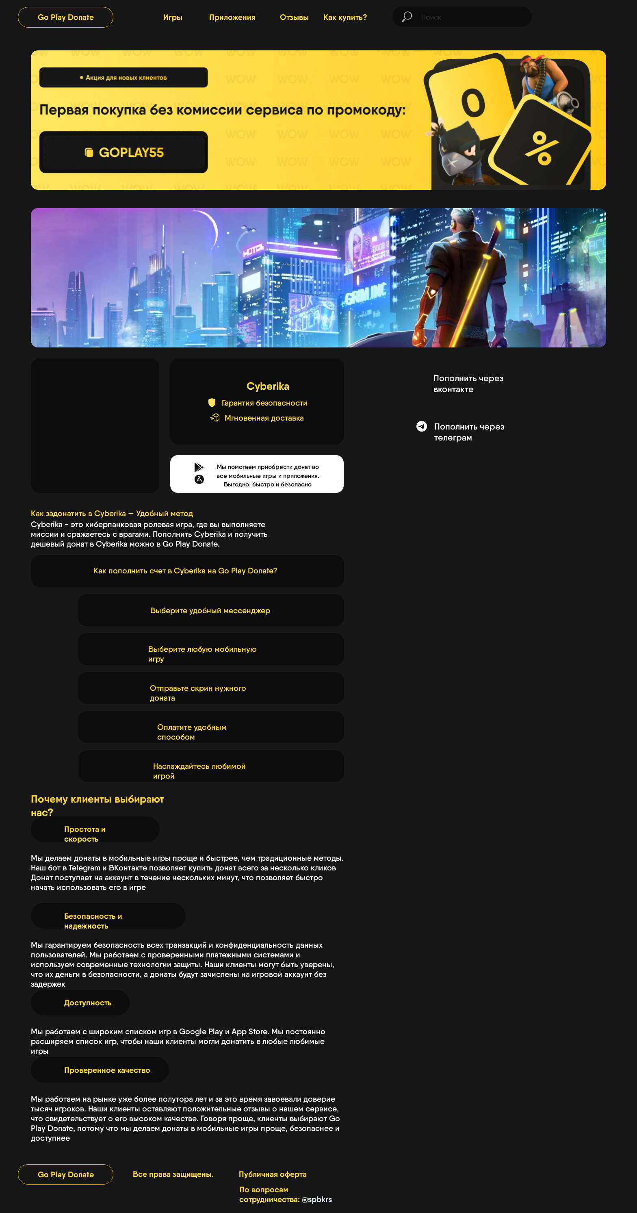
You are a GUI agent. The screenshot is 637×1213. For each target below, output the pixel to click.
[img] (587, 17)
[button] (199, 479)
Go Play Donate (66, 17)
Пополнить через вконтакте (468, 384)
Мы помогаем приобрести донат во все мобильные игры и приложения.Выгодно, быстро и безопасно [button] (268, 475)
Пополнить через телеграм (469, 432)
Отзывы (294, 17)
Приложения (232, 17)
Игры (172, 17)
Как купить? (345, 17)
